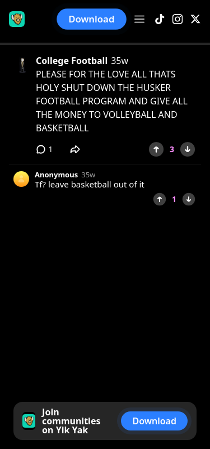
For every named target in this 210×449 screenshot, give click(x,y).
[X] (195, 19)
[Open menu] (139, 19)
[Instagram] (177, 19)
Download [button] (92, 18)
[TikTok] (159, 19)
